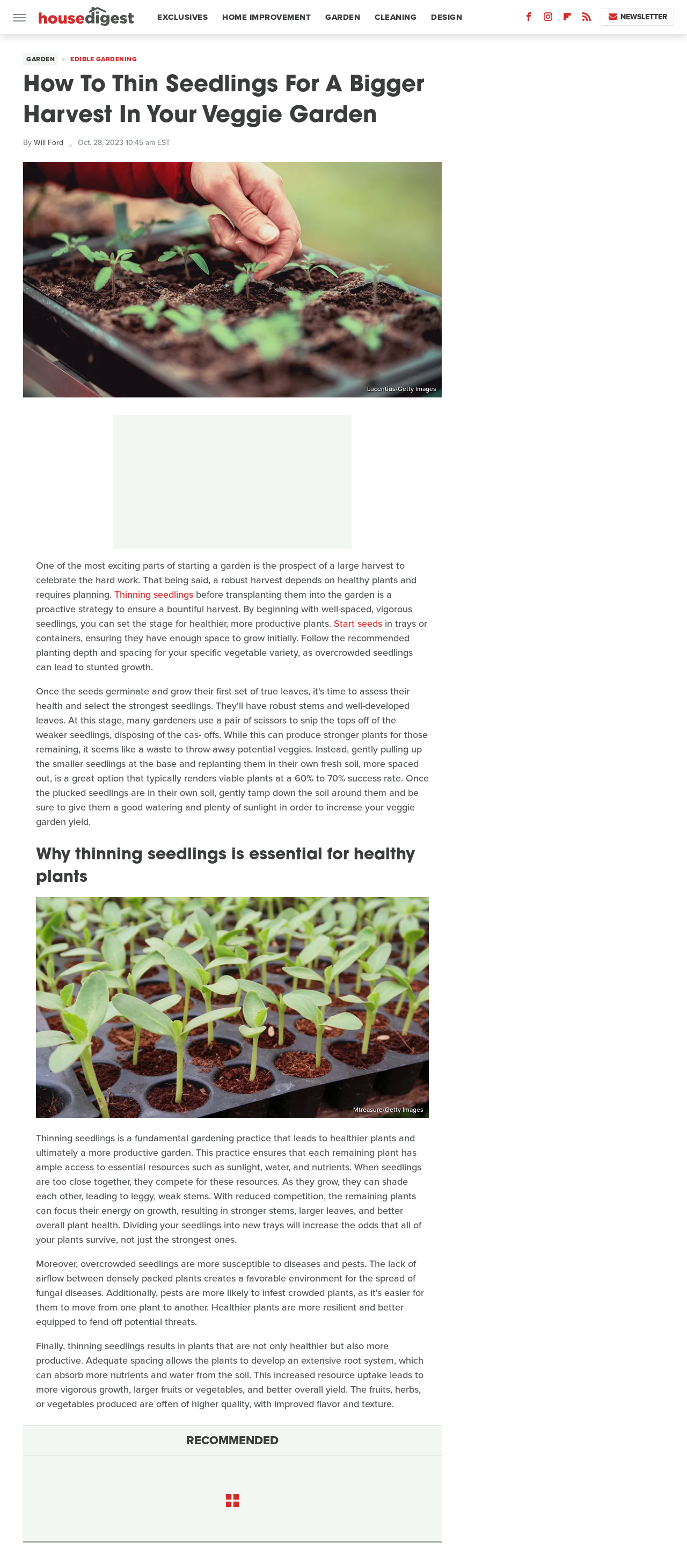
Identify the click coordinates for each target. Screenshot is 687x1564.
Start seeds (358, 624)
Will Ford (48, 142)
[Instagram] (548, 19)
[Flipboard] (567, 19)
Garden (342, 17)
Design (446, 17)
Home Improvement (266, 17)
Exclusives (182, 17)
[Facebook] (528, 19)
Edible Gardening (103, 59)
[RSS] (586, 19)
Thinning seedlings (153, 595)
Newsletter (638, 17)
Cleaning (395, 17)
